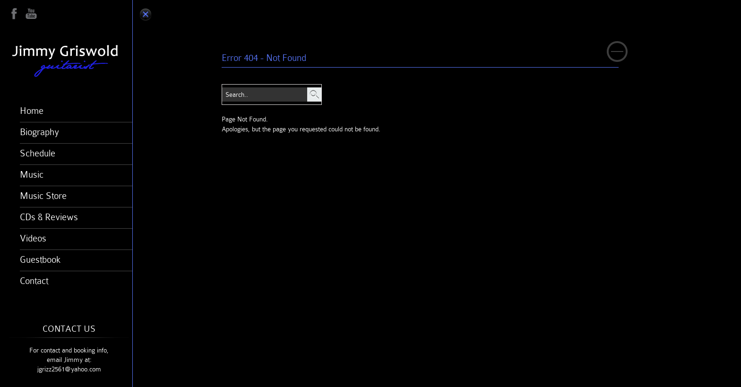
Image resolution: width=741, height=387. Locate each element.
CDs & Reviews (49, 217)
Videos (33, 238)
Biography (39, 132)
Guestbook (40, 259)
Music (31, 174)
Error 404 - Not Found (264, 57)
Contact (34, 280)
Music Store (43, 195)
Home (31, 110)
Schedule (37, 153)
